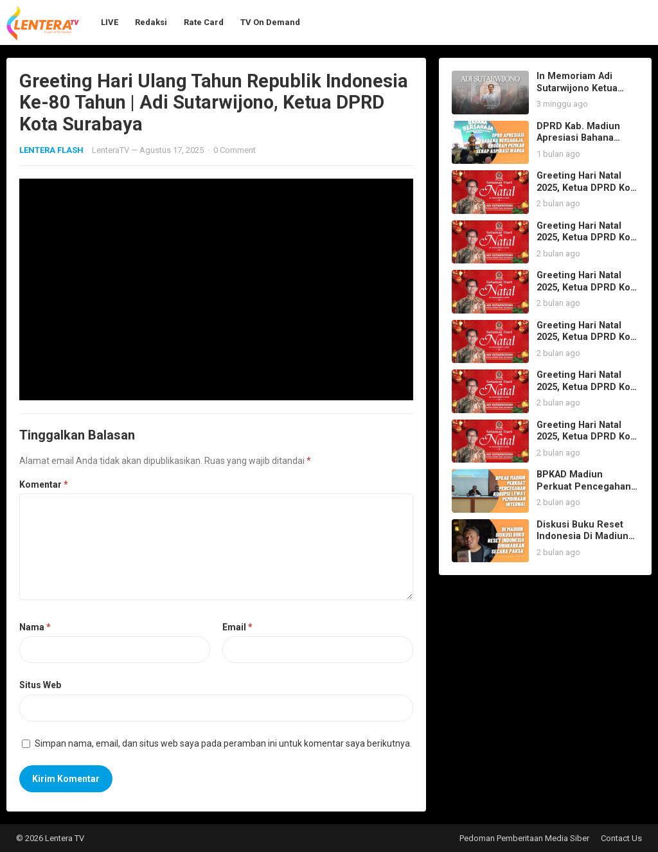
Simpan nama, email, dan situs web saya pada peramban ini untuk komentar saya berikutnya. (223, 743)
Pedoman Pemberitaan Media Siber (524, 838)
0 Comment (234, 150)
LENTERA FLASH (51, 150)
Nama (35, 627)
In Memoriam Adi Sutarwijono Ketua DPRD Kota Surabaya (582, 88)
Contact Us (621, 838)
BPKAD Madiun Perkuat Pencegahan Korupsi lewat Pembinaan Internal (584, 492)
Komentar (43, 484)
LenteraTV (110, 150)
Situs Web (40, 685)
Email (237, 627)
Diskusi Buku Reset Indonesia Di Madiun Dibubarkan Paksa (582, 536)
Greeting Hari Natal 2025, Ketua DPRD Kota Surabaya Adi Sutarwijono (588, 193)
